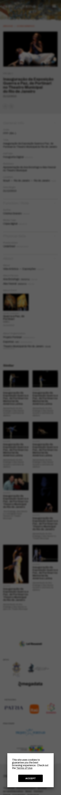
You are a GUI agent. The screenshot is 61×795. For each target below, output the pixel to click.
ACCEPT (30, 778)
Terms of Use (24, 768)
